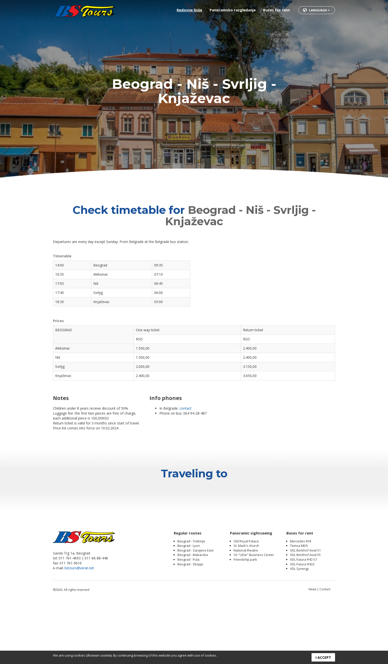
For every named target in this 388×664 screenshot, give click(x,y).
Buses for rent (276, 9)
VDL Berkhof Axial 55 (305, 616)
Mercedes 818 (300, 603)
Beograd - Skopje (190, 626)
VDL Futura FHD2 (302, 626)
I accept (323, 657)
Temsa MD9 (299, 607)
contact (185, 408)
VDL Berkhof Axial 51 (305, 612)
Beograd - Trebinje (191, 603)
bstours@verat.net (79, 629)
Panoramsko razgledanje (233, 9)
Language (319, 10)
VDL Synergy (299, 630)
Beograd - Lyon (188, 607)
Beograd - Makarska (192, 616)
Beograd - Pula (188, 621)
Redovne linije (189, 9)
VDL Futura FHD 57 (303, 621)
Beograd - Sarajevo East (195, 612)
